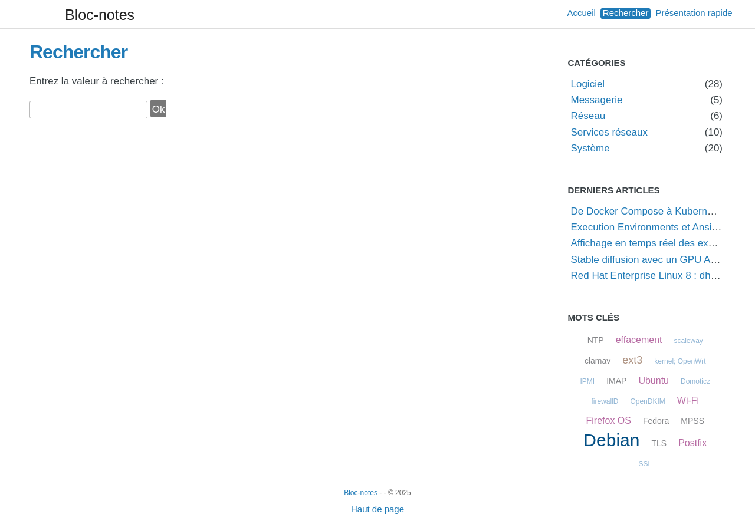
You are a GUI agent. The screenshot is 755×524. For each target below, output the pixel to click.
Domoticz (695, 381)
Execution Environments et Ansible (648, 227)
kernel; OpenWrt (679, 361)
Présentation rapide (693, 13)
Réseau (588, 115)
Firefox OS (608, 421)
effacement (639, 340)
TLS (659, 443)
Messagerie (597, 100)
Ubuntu (653, 380)
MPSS (692, 421)
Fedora (656, 421)
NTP (595, 340)
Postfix (692, 443)
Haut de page (377, 509)
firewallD (604, 401)
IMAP (616, 380)
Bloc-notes (99, 14)
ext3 (632, 360)
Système (590, 148)
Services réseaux (609, 132)
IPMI (587, 381)
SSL (645, 464)
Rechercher (626, 13)
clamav (597, 360)
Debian (611, 440)
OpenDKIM (647, 401)
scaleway (688, 341)
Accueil (581, 13)
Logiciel (588, 84)
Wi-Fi (688, 401)
